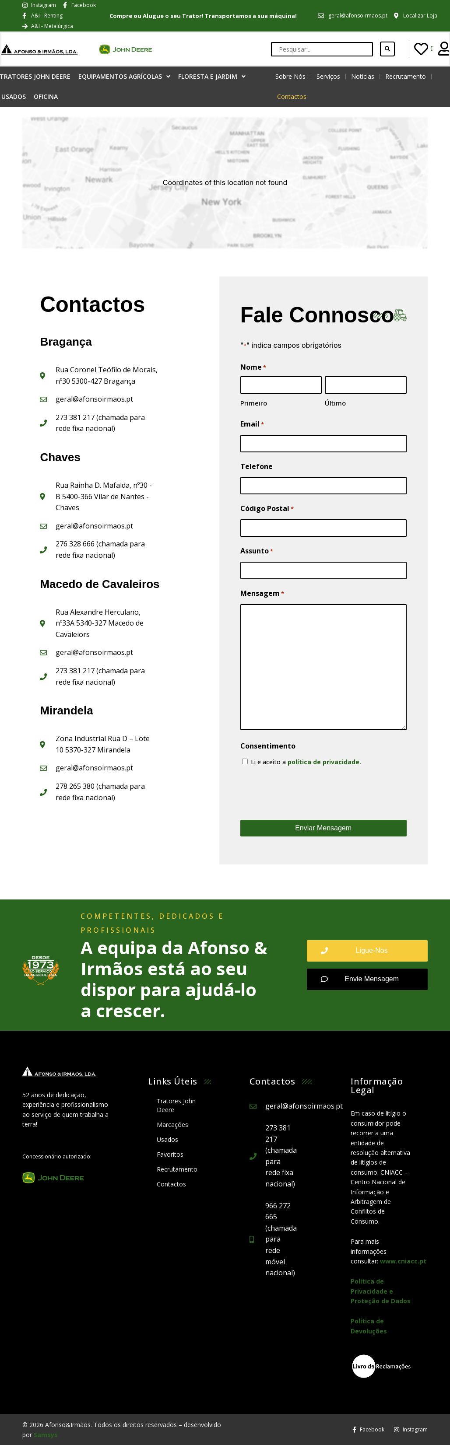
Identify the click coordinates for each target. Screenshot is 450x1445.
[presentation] (306, 793)
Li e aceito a (306, 762)
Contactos (291, 96)
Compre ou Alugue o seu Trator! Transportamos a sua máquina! (203, 16)
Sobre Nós (290, 76)
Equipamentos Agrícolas (124, 76)
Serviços (328, 76)
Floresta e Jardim (212, 76)
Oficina (46, 96)
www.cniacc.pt (403, 1261)
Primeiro (253, 403)
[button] (367, 951)
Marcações (172, 1124)
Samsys (46, 1435)
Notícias (362, 76)
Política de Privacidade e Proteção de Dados (381, 1291)
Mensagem (262, 594)
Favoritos (170, 1154)
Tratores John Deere (176, 1105)
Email (252, 424)
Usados (167, 1139)
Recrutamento (405, 76)
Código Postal (267, 509)
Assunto (256, 551)
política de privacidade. (324, 762)
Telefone (256, 466)
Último (335, 403)
